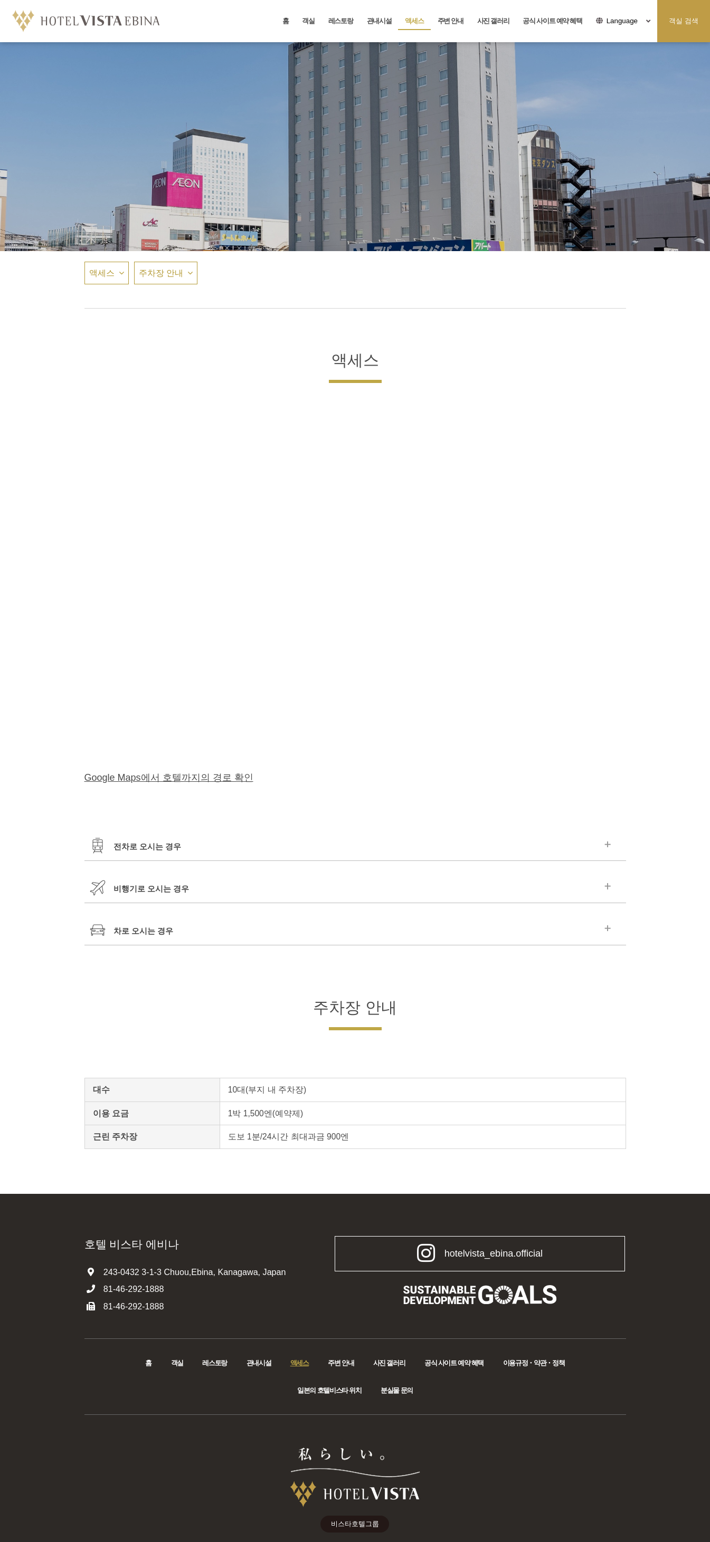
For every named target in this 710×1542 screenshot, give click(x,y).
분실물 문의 (397, 1391)
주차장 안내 (161, 272)
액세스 (414, 21)
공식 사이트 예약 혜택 (552, 21)
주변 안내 (450, 21)
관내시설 (379, 21)
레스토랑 (340, 21)
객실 (308, 21)
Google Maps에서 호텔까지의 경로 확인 (168, 777)
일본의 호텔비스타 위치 (329, 1391)
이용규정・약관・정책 (534, 1363)
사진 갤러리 (493, 21)
